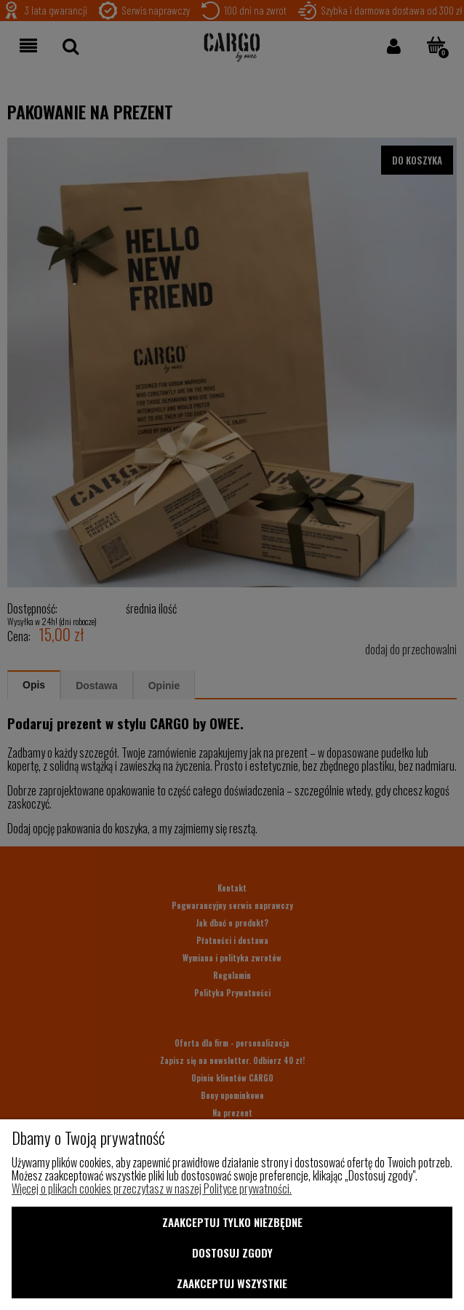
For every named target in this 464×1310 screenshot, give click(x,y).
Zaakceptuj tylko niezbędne (232, 1222)
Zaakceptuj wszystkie (232, 1283)
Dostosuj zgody (232, 1252)
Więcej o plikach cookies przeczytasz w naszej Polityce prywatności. (152, 1188)
